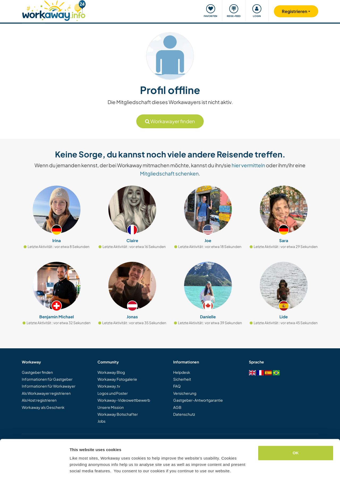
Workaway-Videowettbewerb (123, 400)
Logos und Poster (112, 393)
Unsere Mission (110, 407)
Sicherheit (182, 379)
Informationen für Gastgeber (47, 379)
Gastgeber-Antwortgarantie (198, 400)
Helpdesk (181, 372)
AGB (177, 407)
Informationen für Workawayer (48, 386)
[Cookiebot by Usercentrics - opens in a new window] (34, 470)
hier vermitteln (248, 165)
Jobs (101, 421)
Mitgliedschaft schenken (169, 173)
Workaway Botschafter (117, 414)
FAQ (177, 386)
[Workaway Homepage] (54, 9)
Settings (78, 469)
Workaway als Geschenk (43, 407)
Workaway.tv (108, 386)
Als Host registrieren (39, 400)
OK (296, 437)
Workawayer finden (170, 121)
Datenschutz (184, 414)
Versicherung (184, 393)
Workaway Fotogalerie (117, 379)
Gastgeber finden (37, 372)
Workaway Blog (111, 372)
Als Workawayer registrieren (46, 393)
